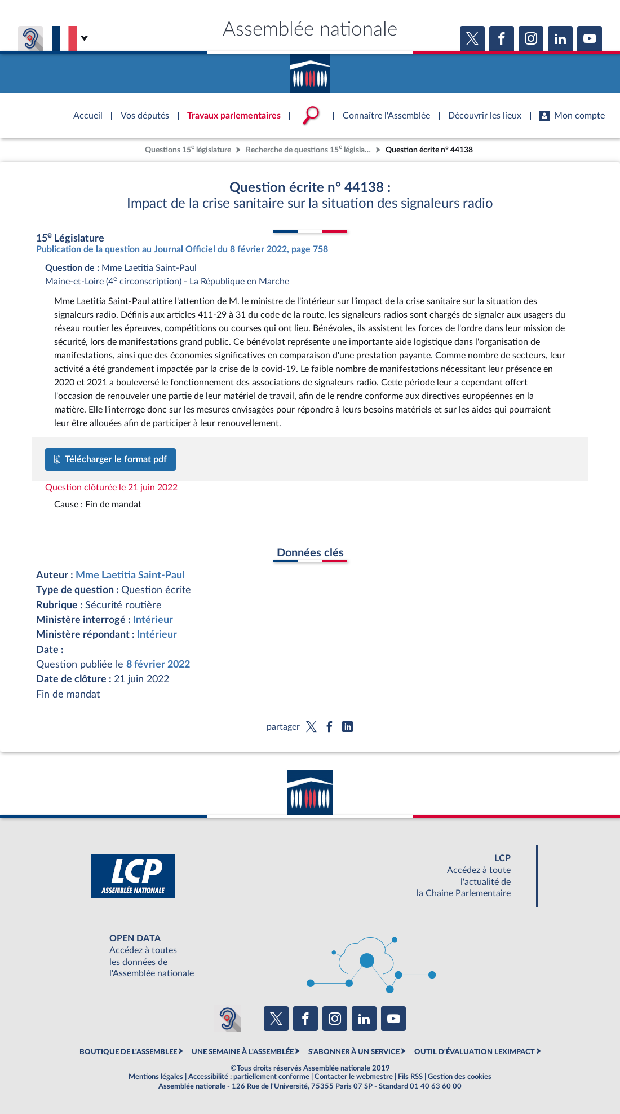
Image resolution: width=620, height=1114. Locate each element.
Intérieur (153, 620)
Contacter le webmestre (354, 1076)
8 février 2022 (158, 664)
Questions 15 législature (188, 148)
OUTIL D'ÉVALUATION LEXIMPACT (474, 1052)
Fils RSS (410, 1076)
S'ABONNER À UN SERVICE (354, 1052)
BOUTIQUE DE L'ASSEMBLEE (128, 1052)
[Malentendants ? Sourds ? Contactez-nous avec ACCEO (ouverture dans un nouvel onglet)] (227, 1018)
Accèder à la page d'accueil (310, 69)
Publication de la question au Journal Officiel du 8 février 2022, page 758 (182, 249)
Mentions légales (156, 1076)
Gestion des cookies (459, 1076)
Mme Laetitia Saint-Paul (130, 575)
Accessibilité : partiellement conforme (248, 1076)
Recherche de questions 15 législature (309, 148)
